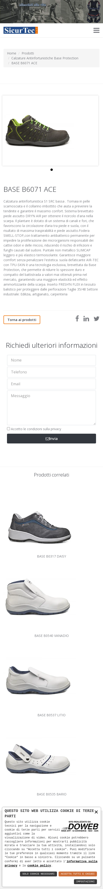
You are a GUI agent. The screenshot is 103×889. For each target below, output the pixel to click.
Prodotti (28, 53)
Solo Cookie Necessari (38, 874)
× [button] (96, 812)
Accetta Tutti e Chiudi (78, 874)
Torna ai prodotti (21, 320)
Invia (52, 438)
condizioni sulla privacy (44, 429)
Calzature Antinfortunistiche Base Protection (44, 58)
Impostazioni (85, 881)
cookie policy (39, 865)
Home (11, 53)
